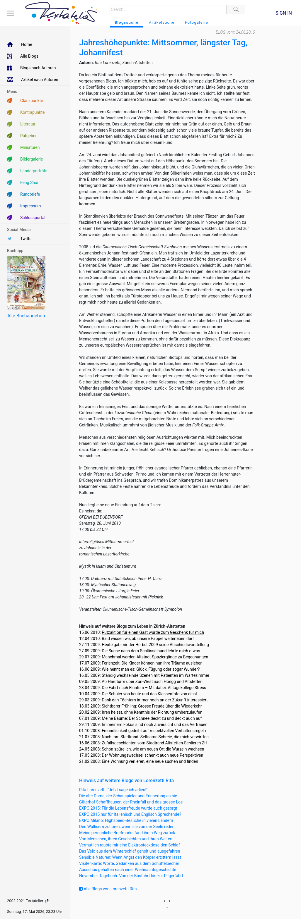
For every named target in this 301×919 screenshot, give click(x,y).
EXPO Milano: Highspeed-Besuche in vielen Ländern (126, 820)
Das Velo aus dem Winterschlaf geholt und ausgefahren (129, 851)
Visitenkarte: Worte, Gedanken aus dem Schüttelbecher (129, 863)
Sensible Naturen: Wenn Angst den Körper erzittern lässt (130, 857)
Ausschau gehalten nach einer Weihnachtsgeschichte (127, 869)
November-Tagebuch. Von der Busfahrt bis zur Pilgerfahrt (131, 875)
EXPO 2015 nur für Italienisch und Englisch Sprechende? (130, 814)
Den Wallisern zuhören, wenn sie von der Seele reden (126, 826)
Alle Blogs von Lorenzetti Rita (108, 889)
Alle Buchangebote (26, 316)
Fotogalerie (196, 22)
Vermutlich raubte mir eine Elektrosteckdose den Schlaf (129, 845)
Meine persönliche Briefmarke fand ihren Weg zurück (127, 832)
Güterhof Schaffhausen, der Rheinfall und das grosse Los (131, 802)
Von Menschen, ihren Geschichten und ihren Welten (125, 839)
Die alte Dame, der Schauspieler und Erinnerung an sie (128, 796)
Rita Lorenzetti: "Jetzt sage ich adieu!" (113, 789)
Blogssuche (126, 22)
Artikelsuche (161, 22)
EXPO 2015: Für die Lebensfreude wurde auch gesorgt (128, 808)
